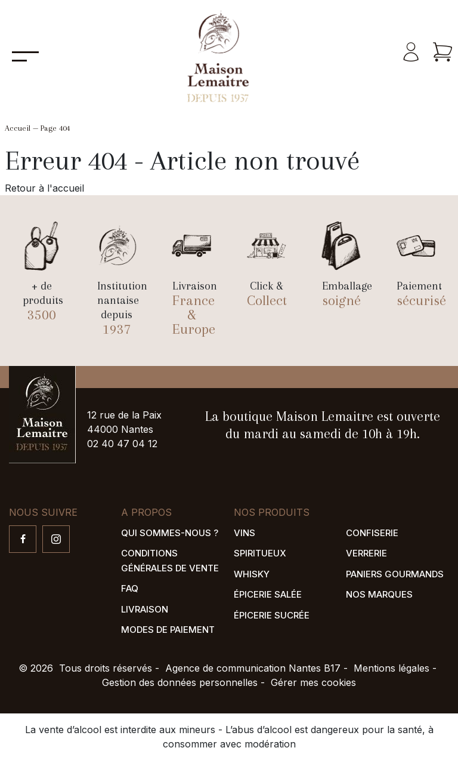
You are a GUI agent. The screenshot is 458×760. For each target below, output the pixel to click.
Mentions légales (391, 668)
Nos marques (379, 594)
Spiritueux (260, 553)
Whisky (252, 574)
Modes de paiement (168, 629)
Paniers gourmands (395, 574)
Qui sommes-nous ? (169, 533)
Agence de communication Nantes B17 (253, 668)
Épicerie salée (268, 594)
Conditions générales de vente (170, 560)
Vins (244, 533)
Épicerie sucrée (272, 615)
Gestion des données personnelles (180, 682)
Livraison (144, 609)
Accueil (17, 128)
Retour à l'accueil (44, 188)
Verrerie (366, 553)
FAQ (129, 588)
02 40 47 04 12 (122, 444)
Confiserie (372, 533)
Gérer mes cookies (313, 682)
